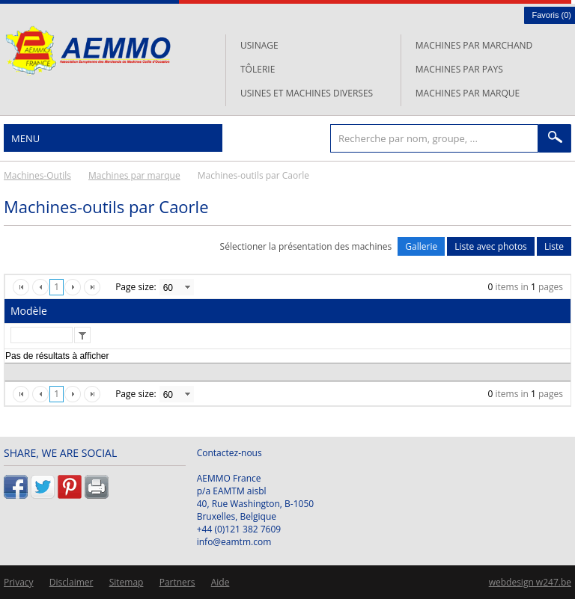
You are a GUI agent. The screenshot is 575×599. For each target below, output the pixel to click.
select (187, 287)
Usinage (259, 45)
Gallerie (421, 246)
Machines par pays (459, 69)
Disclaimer (71, 582)
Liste (554, 246)
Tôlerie (257, 69)
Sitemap (126, 582)
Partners (177, 582)
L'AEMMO (88, 50)
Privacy (19, 582)
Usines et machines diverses (306, 93)
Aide (220, 582)
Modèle (28, 311)
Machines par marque (468, 93)
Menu (25, 138)
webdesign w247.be (530, 582)
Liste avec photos (490, 246)
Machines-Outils (37, 175)
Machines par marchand (474, 45)
